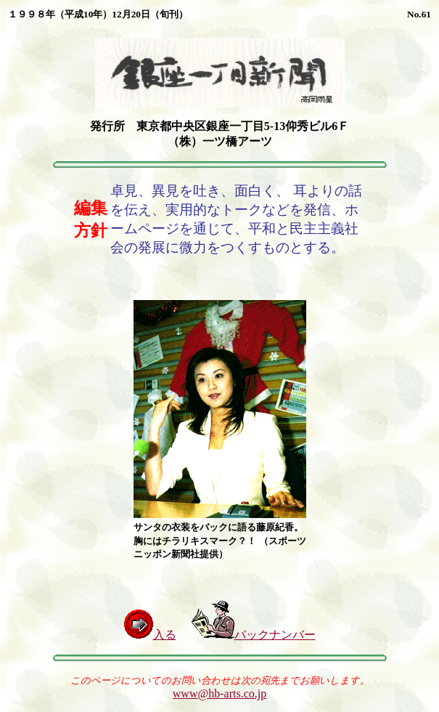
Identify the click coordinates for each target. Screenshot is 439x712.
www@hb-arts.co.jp (219, 693)
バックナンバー (253, 634)
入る (150, 634)
